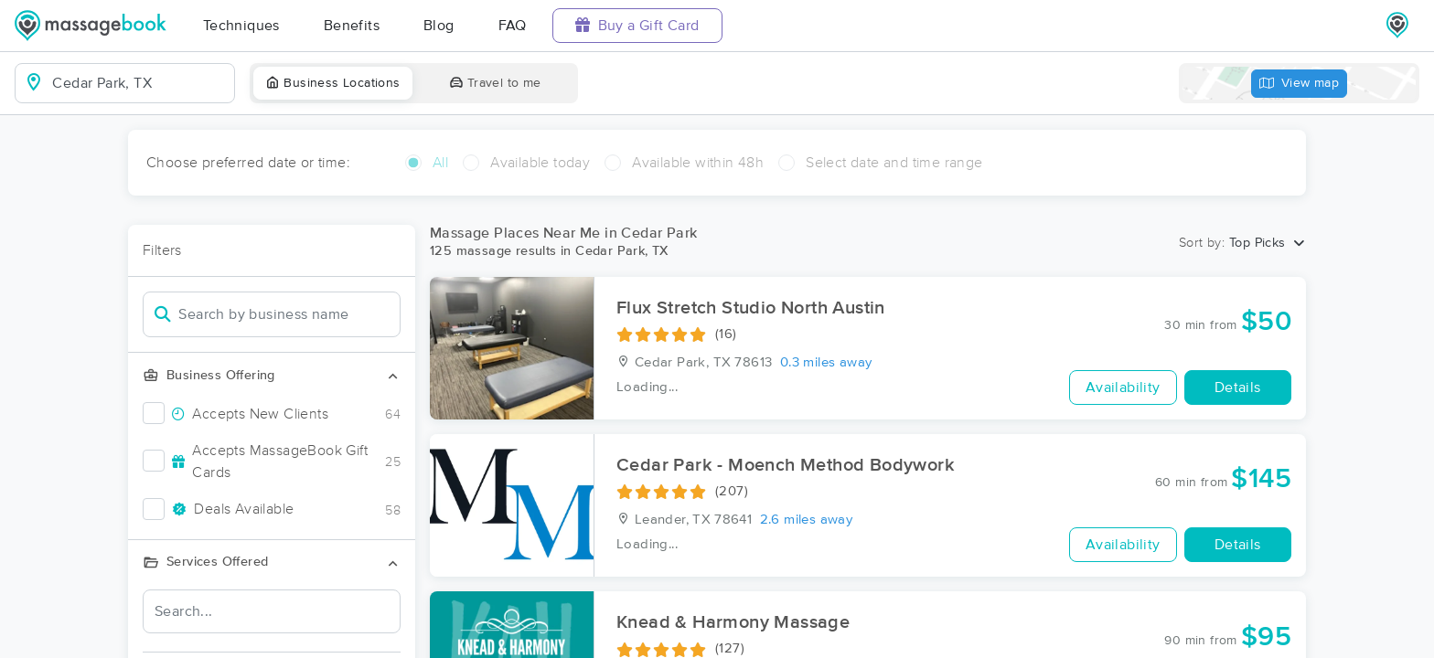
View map (1299, 83)
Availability (1123, 387)
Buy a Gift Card (637, 25)
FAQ (512, 25)
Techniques (241, 25)
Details (1238, 387)
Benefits (352, 25)
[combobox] (139, 83)
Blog (439, 25)
